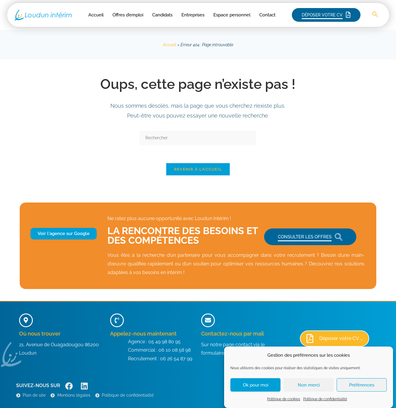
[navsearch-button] (375, 15)
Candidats (162, 15)
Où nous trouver (40, 333)
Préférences (361, 389)
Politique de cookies (283, 403)
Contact (267, 15)
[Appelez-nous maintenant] (117, 320)
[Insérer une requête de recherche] (198, 138)
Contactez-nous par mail (232, 333)
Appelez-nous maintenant (143, 333)
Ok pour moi (255, 389)
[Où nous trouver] (26, 320)
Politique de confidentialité (325, 403)
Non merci (309, 389)
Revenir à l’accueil (198, 169)
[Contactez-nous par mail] (208, 320)
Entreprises (192, 15)
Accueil (96, 15)
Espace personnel (231, 15)
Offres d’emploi (128, 15)
